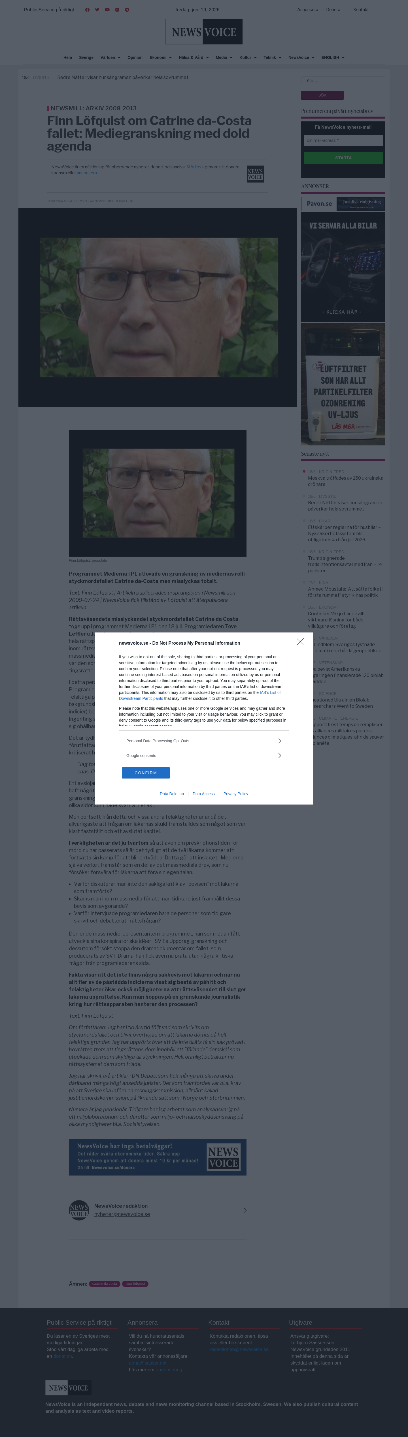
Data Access (204, 794)
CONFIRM (149, 773)
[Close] (302, 643)
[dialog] (204, 718)
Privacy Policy (236, 794)
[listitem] (204, 741)
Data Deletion (172, 794)
